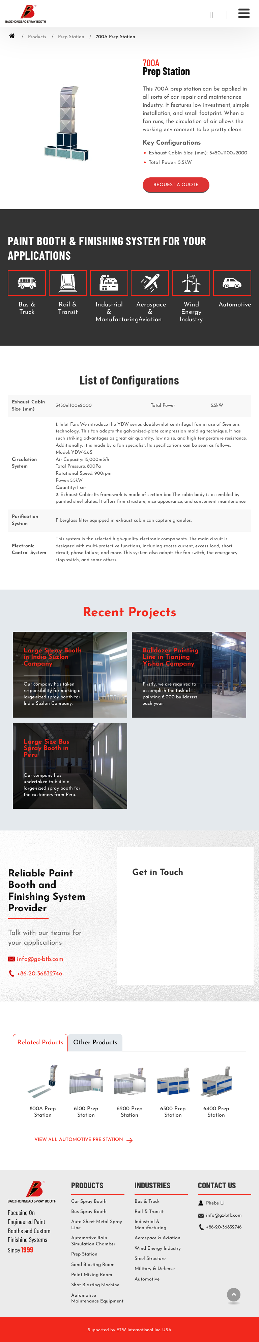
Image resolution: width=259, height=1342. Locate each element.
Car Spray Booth (89, 1201)
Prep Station (71, 37)
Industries (152, 1184)
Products (37, 37)
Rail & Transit (68, 309)
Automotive (234, 305)
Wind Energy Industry (191, 312)
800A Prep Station (43, 1112)
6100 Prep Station (86, 1112)
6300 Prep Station (172, 1112)
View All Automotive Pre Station (78, 1139)
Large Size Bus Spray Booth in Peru (46, 748)
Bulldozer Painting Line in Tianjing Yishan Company (171, 657)
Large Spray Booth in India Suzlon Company (53, 657)
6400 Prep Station (216, 1112)
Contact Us (217, 1184)
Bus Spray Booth (89, 1211)
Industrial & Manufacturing (110, 312)
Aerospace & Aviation (151, 312)
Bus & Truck (27, 309)
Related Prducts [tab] (40, 1043)
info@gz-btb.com (40, 959)
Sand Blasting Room (93, 1264)
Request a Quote (176, 185)
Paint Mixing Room (91, 1274)
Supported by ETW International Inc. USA (129, 1330)
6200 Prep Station (129, 1112)
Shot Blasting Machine (95, 1285)
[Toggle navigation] (244, 14)
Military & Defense (155, 1268)
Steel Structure (150, 1258)
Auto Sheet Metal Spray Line (96, 1225)
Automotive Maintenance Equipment (97, 1298)
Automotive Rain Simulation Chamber (93, 1241)
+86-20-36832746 (39, 974)
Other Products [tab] (95, 1043)
